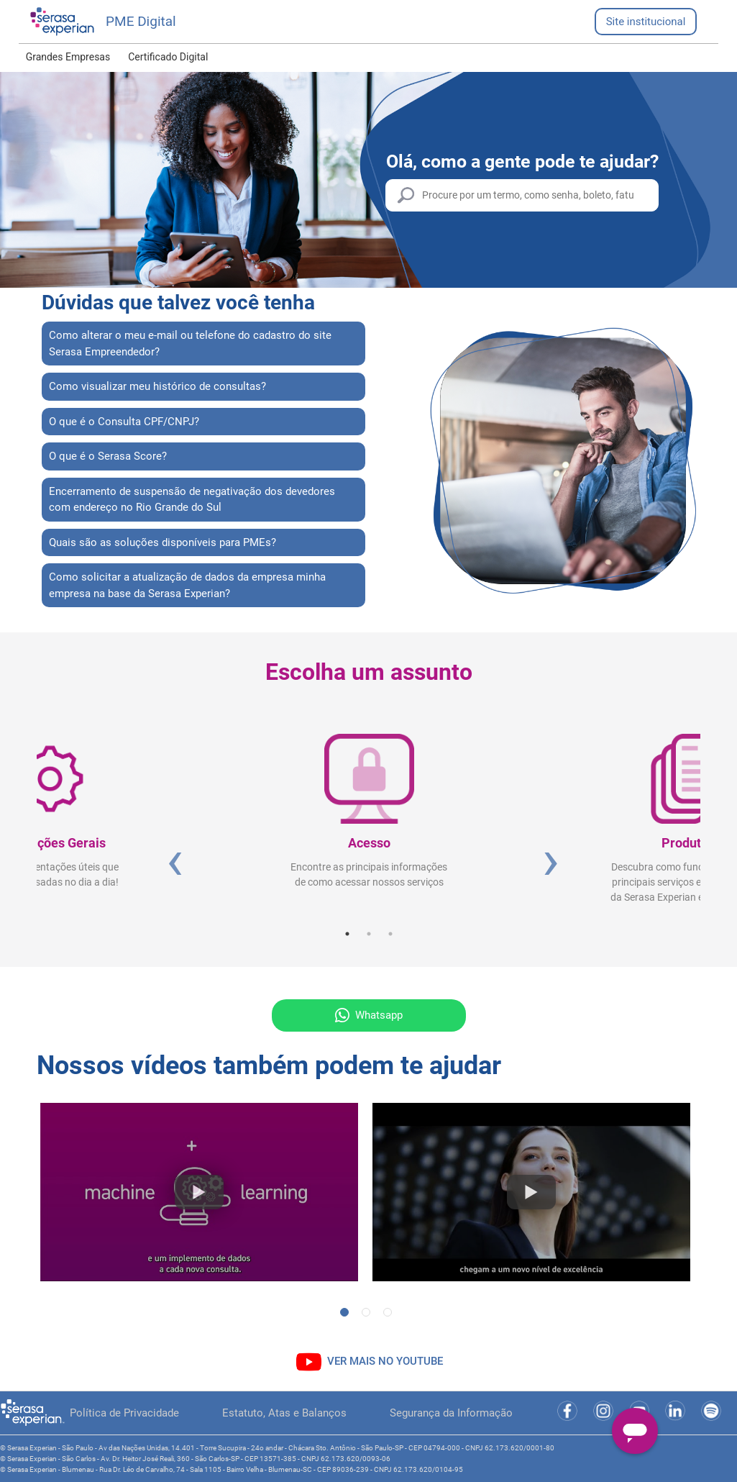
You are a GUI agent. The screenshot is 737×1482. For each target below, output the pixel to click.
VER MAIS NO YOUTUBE (385, 1361)
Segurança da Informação (451, 1412)
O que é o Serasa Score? (108, 456)
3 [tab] (390, 934)
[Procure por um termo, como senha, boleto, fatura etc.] (522, 195)
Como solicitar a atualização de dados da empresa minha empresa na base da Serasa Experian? (187, 585)
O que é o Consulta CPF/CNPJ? (124, 421)
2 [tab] (369, 934)
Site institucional (646, 21)
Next (549, 859)
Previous (173, 859)
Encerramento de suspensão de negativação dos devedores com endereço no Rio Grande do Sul (192, 499)
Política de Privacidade (124, 1412)
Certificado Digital (168, 57)
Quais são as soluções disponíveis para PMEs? (162, 542)
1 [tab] (347, 934)
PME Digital (141, 21)
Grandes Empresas (68, 57)
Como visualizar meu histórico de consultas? (157, 386)
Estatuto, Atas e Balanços (284, 1412)
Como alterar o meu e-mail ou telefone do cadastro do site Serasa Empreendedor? (190, 343)
